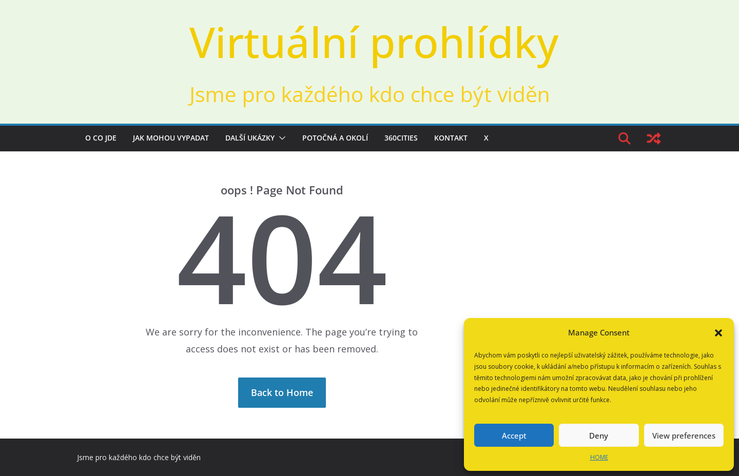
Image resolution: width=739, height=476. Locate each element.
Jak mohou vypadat (171, 138)
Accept (514, 435)
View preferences (683, 435)
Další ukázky (250, 138)
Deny (598, 435)
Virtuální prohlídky (373, 41)
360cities (401, 138)
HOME (599, 457)
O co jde (100, 138)
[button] (718, 333)
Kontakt (451, 138)
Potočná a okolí (335, 138)
